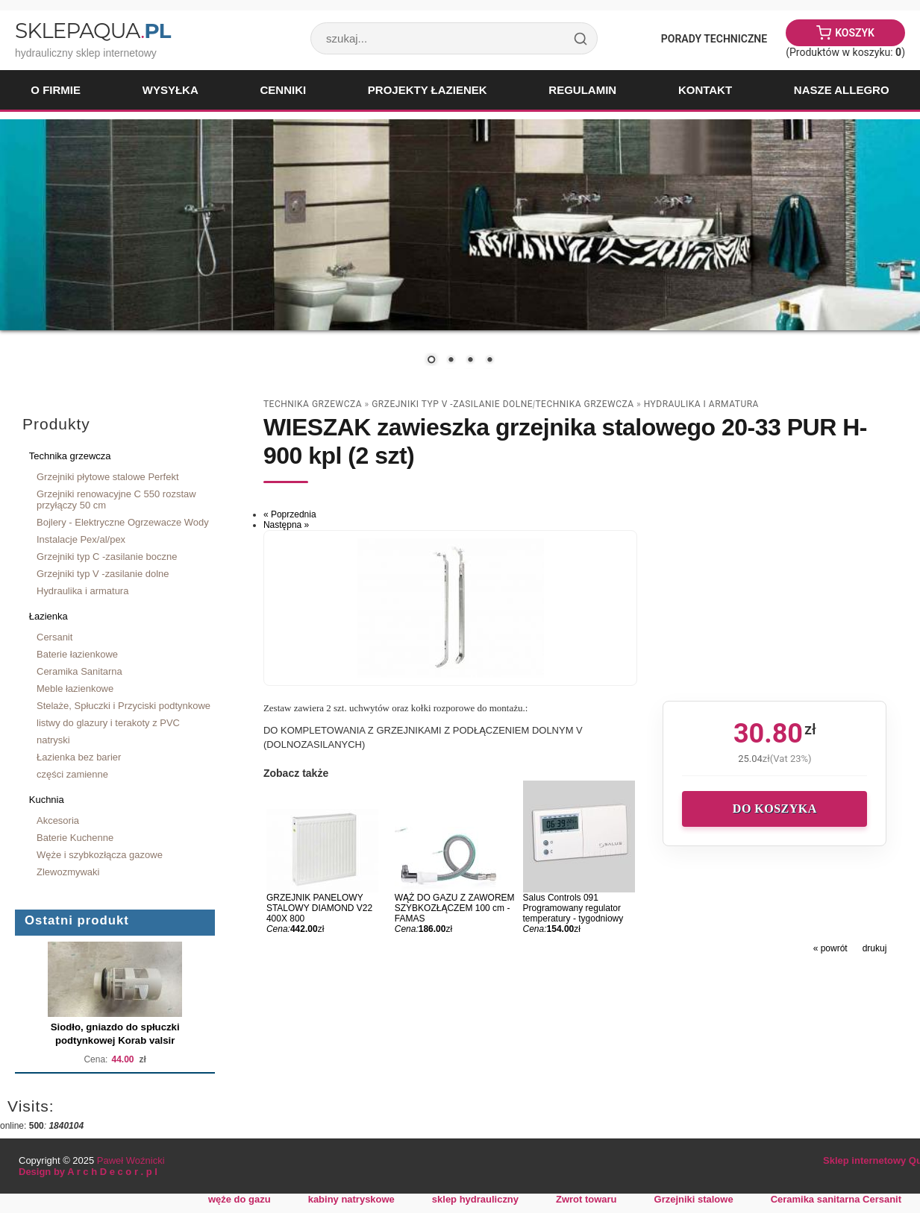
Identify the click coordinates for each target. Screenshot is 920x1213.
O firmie (56, 90)
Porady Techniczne (714, 39)
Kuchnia (46, 799)
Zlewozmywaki (68, 872)
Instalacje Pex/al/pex (81, 539)
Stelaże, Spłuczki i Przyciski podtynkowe (123, 705)
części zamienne (72, 774)
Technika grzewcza (70, 455)
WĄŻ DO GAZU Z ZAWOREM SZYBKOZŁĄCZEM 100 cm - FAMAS (455, 908)
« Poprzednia (289, 514)
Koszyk (854, 33)
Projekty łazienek (427, 90)
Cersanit (54, 637)
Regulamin (582, 90)
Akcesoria (58, 820)
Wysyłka (170, 90)
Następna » (286, 525)
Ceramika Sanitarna (79, 671)
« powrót (830, 948)
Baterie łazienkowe (77, 654)
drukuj (875, 948)
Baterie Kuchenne (75, 837)
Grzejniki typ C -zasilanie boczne (107, 556)
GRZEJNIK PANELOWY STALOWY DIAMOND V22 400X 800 (319, 908)
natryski (53, 740)
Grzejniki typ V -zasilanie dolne (103, 573)
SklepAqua (92, 30)
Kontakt (705, 90)
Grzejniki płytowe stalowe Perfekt (108, 476)
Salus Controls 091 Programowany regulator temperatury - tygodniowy (573, 908)
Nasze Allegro (841, 90)
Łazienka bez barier (79, 757)
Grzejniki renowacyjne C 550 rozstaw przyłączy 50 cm (116, 499)
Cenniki (283, 90)
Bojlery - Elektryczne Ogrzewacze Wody (123, 522)
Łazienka (48, 616)
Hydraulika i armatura (82, 590)
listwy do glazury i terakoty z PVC (108, 722)
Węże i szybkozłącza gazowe (100, 854)
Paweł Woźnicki (131, 1160)
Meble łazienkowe (75, 688)
